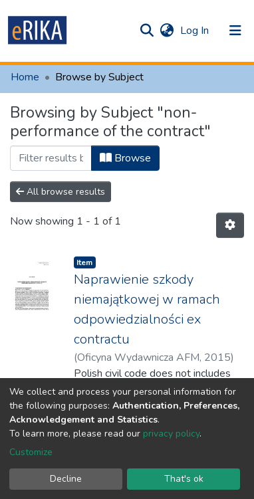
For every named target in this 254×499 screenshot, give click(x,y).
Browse (125, 158)
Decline (66, 478)
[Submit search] (147, 30)
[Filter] (51, 158)
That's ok (183, 478)
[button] (167, 31)
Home (25, 77)
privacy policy (171, 433)
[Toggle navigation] (235, 30)
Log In (195, 30)
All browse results (60, 191)
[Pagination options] (230, 225)
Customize (31, 452)
